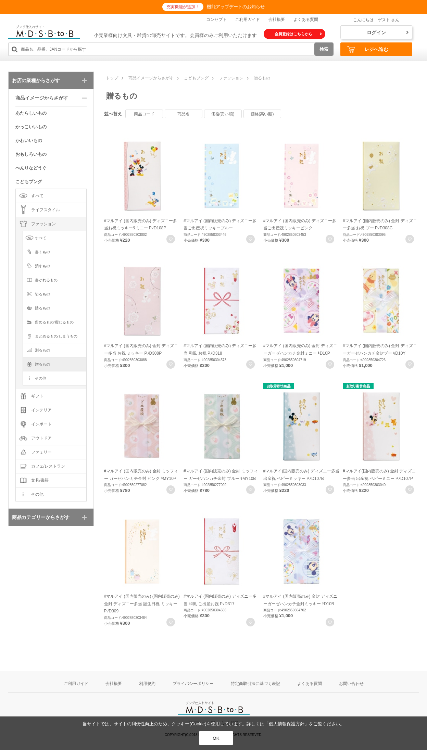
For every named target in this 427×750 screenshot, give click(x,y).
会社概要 (276, 19)
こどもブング (196, 78)
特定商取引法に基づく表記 (255, 683)
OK (216, 738)
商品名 (183, 114)
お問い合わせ (351, 683)
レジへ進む (367, 49)
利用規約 (147, 683)
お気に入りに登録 (170, 239)
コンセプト (216, 19)
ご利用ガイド (247, 19)
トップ (112, 78)
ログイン (388, 32)
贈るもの (262, 78)
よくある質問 (305, 19)
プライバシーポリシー (193, 683)
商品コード (144, 114)
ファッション (231, 78)
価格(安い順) (223, 114)
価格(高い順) (262, 114)
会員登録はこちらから (298, 34)
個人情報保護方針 (286, 723)
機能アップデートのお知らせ (236, 6)
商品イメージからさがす (151, 78)
